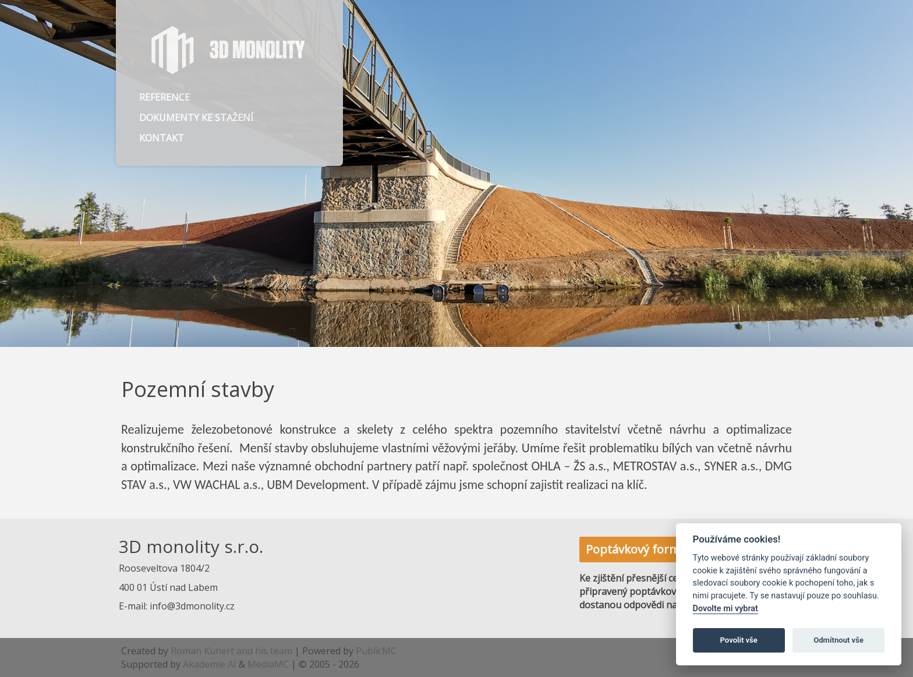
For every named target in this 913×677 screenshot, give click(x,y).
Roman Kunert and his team (231, 650)
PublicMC (376, 650)
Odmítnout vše (838, 640)
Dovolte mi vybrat (725, 609)
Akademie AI (209, 664)
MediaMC (268, 664)
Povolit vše (739, 640)
